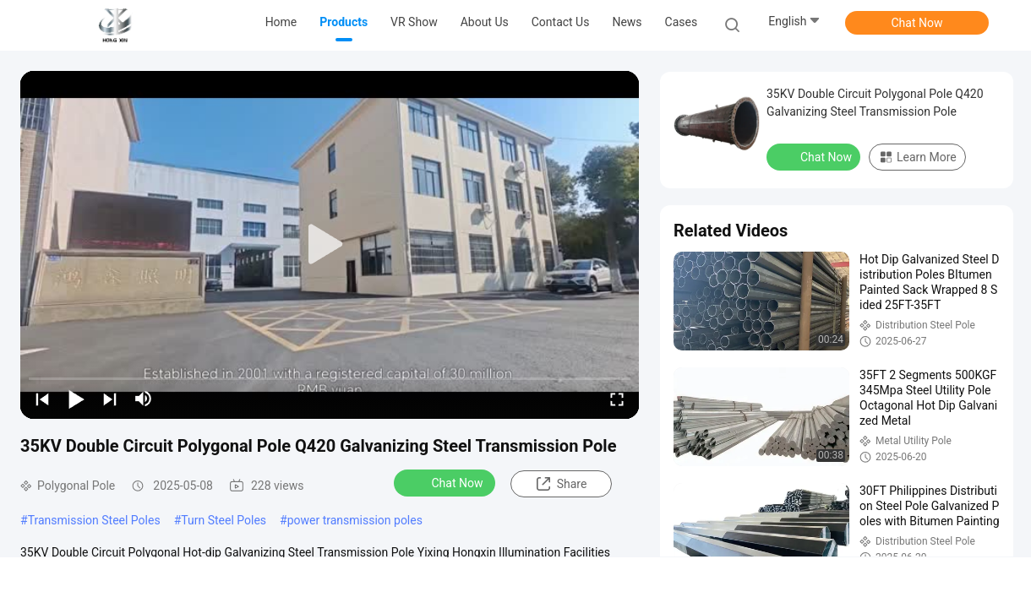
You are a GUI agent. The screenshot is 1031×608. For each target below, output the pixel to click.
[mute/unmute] (144, 398)
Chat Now (917, 23)
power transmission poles (355, 520)
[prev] (42, 398)
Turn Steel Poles (223, 520)
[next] (110, 398)
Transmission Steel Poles (94, 520)
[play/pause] (76, 398)
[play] (329, 245)
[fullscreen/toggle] (617, 398)
